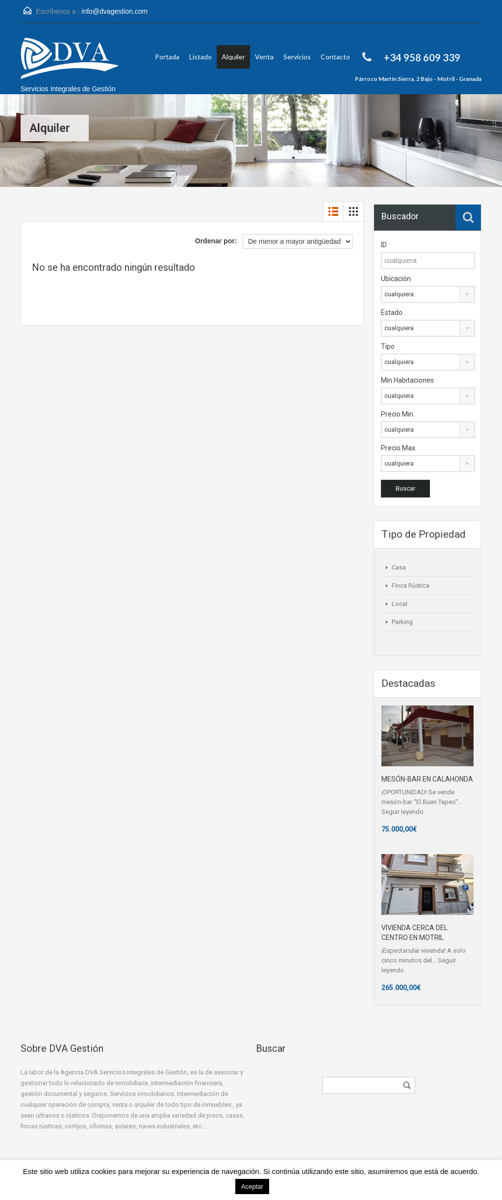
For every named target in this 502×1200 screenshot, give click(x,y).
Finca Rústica (410, 585)
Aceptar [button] (252, 1186)
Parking (402, 622)
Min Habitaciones (407, 380)
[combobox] (428, 294)
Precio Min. (398, 414)
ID (384, 245)
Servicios (297, 56)
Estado (391, 312)
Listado (200, 56)
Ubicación (396, 279)
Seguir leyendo (402, 811)
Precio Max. (399, 448)
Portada (167, 56)
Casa (399, 567)
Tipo (388, 346)
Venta (264, 56)
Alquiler (233, 56)
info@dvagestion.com (114, 11)
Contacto (335, 56)
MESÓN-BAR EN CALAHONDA (427, 779)
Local (399, 603)
